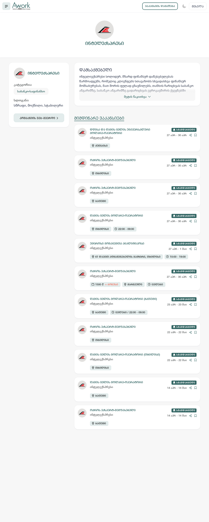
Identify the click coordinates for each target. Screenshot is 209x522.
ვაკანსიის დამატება (160, 6)
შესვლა (198, 6)
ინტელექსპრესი (43, 73)
